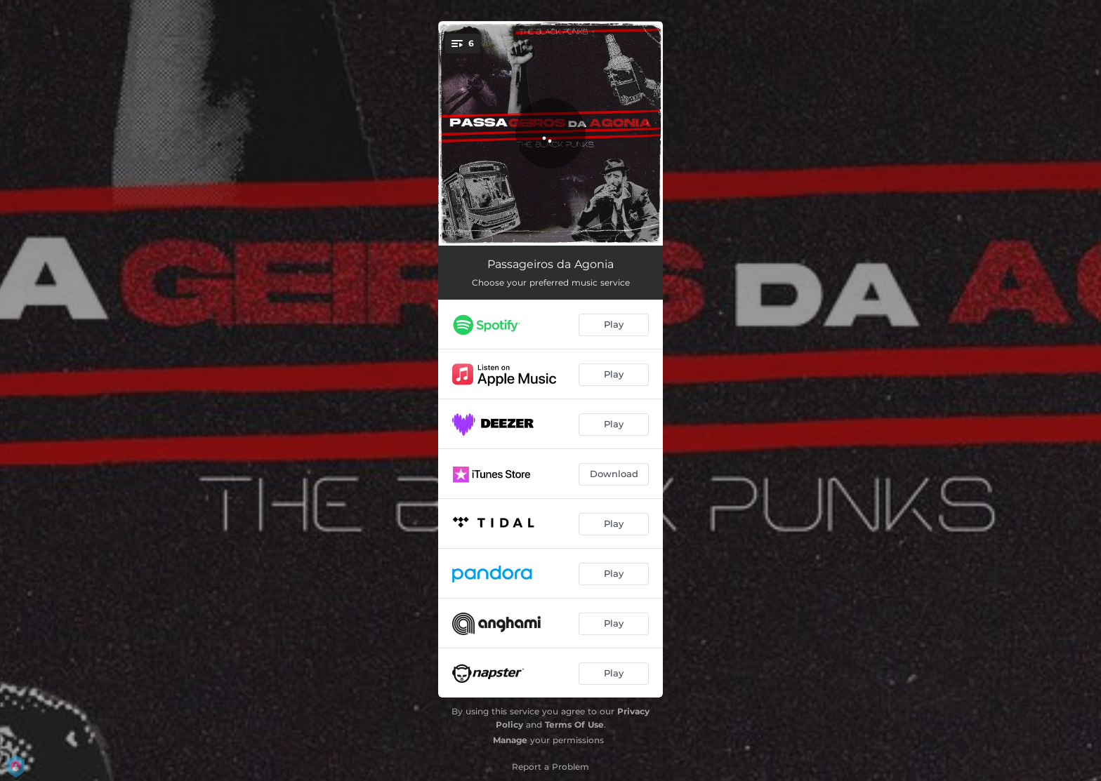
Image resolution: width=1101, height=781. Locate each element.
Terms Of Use (574, 724)
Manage (510, 740)
